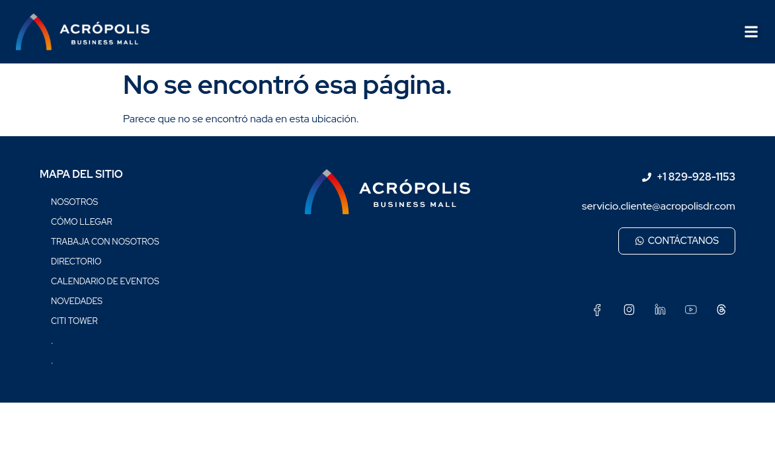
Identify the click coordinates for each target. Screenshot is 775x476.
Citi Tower (74, 321)
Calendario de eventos (105, 281)
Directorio (76, 261)
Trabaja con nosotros (105, 241)
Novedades (76, 301)
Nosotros (74, 202)
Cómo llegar (81, 221)
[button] (751, 31)
